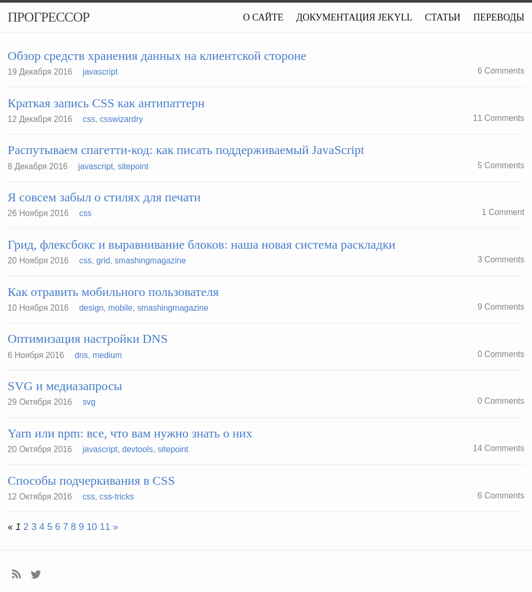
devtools (137, 449)
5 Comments (500, 165)
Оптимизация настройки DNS (88, 338)
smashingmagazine (150, 260)
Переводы (498, 17)
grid (103, 260)
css (89, 119)
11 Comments (498, 118)
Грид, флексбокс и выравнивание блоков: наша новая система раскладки (201, 244)
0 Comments (500, 354)
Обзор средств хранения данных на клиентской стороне (157, 56)
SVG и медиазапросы (65, 386)
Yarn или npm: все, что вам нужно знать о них (130, 433)
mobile (120, 307)
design (91, 307)
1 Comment (503, 212)
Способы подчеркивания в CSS (91, 480)
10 (92, 527)
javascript (100, 71)
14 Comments (498, 448)
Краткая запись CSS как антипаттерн (106, 103)
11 (105, 527)
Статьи (443, 17)
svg (89, 401)
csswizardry (121, 119)
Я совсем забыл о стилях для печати (104, 197)
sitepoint (133, 166)
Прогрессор (49, 17)
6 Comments (500, 70)
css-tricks (117, 496)
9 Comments (500, 306)
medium (107, 355)
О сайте (263, 17)
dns (81, 355)
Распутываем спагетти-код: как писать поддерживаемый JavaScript (186, 150)
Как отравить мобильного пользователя (113, 292)
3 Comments (500, 259)
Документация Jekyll (354, 17)
